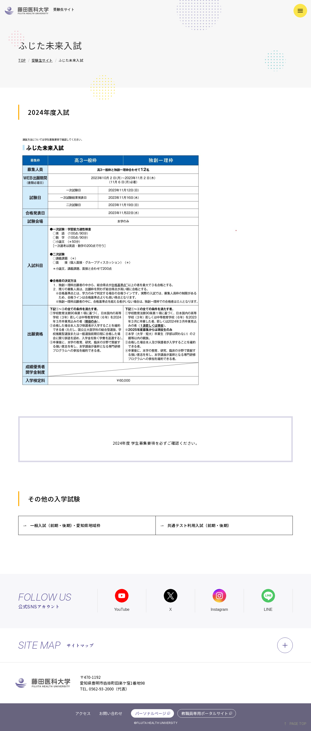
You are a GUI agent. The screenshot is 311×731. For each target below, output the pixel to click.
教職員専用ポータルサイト (204, 713)
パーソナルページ (150, 713)
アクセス (83, 713)
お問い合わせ (110, 713)
